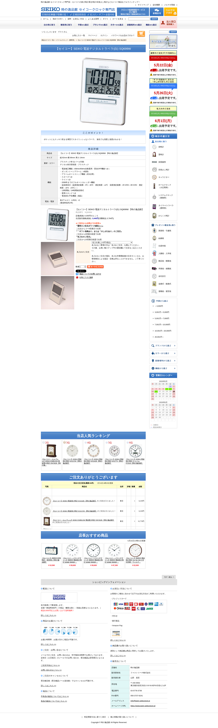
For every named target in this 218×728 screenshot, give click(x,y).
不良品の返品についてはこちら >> (55, 696)
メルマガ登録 (169, 5)
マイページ (92, 35)
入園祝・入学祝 (164, 253)
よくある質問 (93, 19)
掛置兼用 (162, 162)
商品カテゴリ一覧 (48, 40)
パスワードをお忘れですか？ (123, 35)
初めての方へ (58, 19)
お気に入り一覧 (78, 35)
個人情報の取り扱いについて (122, 717)
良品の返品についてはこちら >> (54, 701)
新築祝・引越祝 (164, 231)
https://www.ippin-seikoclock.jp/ (143, 706)
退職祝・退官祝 (164, 291)
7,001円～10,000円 (162, 325)
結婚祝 (161, 238)
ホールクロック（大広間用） (164, 186)
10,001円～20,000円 (163, 331)
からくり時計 (163, 216)
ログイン (104, 35)
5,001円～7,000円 (162, 318)
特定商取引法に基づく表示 (95, 717)
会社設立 (162, 276)
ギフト (105, 19)
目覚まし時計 (163, 170)
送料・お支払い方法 (76, 19)
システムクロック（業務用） (165, 196)
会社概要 (156, 5)
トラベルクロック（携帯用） (65, 40)
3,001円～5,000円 (162, 312)
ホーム (46, 19)
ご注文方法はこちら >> (50, 665)
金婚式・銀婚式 (164, 284)
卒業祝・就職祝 (164, 269)
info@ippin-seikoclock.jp (140, 701)
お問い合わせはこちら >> (51, 670)
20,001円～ (159, 337)
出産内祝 (162, 246)
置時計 (161, 154)
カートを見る (117, 19)
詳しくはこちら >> (48, 615)
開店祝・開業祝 (164, 261)
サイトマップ (143, 5)
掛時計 (161, 147)
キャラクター (163, 177)
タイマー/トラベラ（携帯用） (166, 206)
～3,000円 (159, 306)
